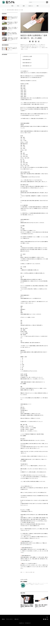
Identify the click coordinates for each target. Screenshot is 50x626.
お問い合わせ (16, 619)
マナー (24, 572)
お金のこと (30, 5)
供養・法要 (27, 572)
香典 (33, 572)
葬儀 (12, 5)
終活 (18, 5)
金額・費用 (30, 572)
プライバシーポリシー (9, 619)
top (47, 617)
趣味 (38, 5)
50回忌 (21, 572)
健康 (24, 5)
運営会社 (3, 619)
